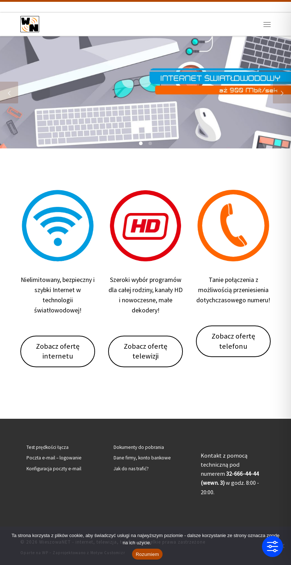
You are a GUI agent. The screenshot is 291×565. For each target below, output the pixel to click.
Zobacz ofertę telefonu (233, 341)
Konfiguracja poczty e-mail (53, 469)
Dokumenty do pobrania (139, 447)
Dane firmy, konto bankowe (142, 458)
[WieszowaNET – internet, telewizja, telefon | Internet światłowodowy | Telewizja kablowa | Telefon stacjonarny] (29, 23)
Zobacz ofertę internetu (57, 351)
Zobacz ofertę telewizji (145, 351)
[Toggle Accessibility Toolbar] (272, 546)
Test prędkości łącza (47, 447)
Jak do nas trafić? (131, 469)
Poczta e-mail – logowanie (54, 458)
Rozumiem (147, 554)
